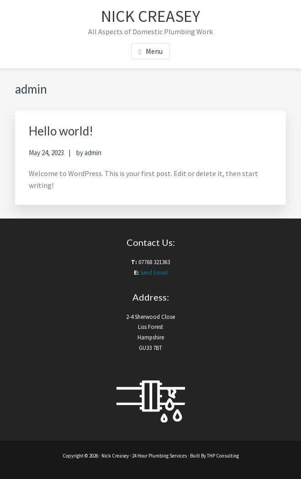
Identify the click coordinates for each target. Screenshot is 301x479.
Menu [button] (154, 51)
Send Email (154, 272)
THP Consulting (223, 456)
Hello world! (61, 131)
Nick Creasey (150, 16)
